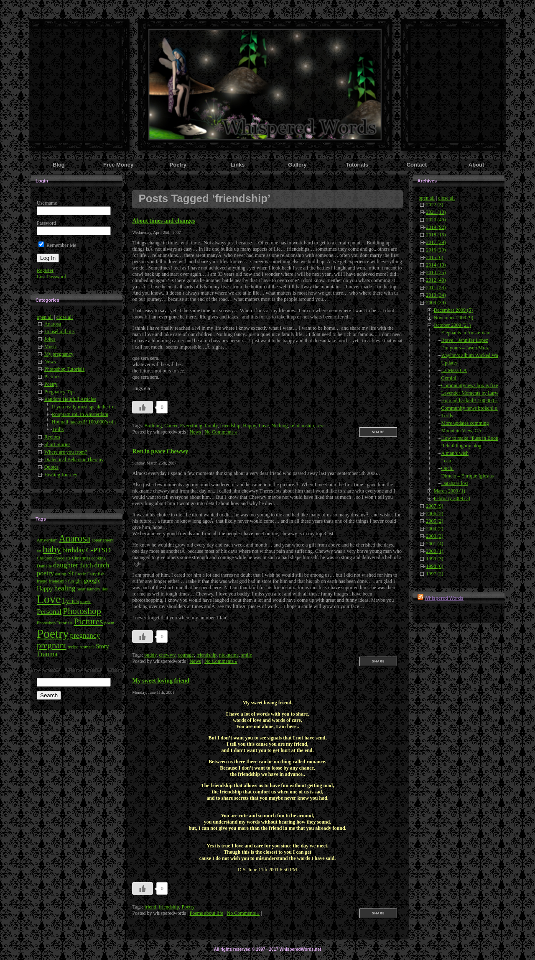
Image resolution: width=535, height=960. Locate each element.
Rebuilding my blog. (462, 446)
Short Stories (57, 444)
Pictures (52, 377)
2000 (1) (434, 551)
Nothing (279, 426)
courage (186, 655)
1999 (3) (434, 559)
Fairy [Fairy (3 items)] (92, 574)
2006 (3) (434, 513)
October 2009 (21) (452, 325)
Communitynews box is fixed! (471, 385)
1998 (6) (434, 566)
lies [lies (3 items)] (105, 589)
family (211, 426)
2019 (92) (436, 227)
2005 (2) (434, 521)
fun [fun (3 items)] (71, 581)
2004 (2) (434, 528)
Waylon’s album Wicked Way (471, 355)
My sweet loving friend (160, 680)
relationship (302, 426)
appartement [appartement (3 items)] (103, 540)
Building (153, 426)
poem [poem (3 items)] (109, 623)
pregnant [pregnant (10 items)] (51, 645)
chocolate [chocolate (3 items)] (62, 558)
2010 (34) (436, 295)
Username (47, 203)
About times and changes (163, 220)
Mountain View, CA (461, 431)
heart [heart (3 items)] (80, 589)
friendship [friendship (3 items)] (57, 581)
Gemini (448, 378)
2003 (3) (434, 536)
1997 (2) (434, 574)
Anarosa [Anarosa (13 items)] (74, 538)
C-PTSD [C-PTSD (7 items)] (98, 550)
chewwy (167, 655)
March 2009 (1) (449, 491)
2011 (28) (436, 287)
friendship (230, 426)
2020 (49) (436, 220)
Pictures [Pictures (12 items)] (88, 621)
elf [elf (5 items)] (70, 573)
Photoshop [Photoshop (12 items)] (82, 611)
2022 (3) (434, 205)
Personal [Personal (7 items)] (49, 612)
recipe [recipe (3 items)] (73, 646)
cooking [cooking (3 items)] (98, 558)
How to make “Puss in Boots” (471, 438)
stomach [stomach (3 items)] (87, 646)
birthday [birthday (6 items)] (73, 550)
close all (64, 317)
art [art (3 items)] (39, 551)
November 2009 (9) (454, 318)
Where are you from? (65, 452)
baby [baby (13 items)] (52, 549)
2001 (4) (434, 544)
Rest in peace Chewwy (160, 451)
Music (50, 346)
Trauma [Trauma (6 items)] (47, 653)
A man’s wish (455, 453)
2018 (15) (436, 235)
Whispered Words (444, 598)
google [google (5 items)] (92, 580)
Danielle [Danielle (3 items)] (44, 566)
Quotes (51, 467)
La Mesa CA (454, 370)
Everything (191, 426)
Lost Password (51, 277)
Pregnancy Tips (59, 392)
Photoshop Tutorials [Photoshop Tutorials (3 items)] (55, 623)
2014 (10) (436, 265)
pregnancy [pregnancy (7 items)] (85, 635)
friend (150, 907)
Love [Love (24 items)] (49, 599)
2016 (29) (436, 250)
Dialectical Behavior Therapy (74, 459)
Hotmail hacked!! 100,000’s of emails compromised (104, 422)
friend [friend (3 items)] (42, 581)
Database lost (454, 483)
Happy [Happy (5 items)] (45, 588)
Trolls (58, 429)
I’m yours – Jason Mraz (465, 348)
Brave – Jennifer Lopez (464, 340)
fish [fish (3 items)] (101, 574)
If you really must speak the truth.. (86, 407)
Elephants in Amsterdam (466, 333)
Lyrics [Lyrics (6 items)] (70, 600)
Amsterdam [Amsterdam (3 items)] (47, 540)
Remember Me (57, 245)
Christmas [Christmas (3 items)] (81, 558)
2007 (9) (434, 506)
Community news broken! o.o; (472, 408)
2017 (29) (436, 242)
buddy (150, 655)
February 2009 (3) (452, 498)
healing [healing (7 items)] (65, 588)
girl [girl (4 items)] (79, 581)
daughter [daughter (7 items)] (65, 565)
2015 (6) (434, 257)
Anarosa (52, 324)
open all (45, 317)
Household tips (59, 331)
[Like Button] (142, 407)
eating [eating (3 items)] (60, 574)
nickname (229, 655)
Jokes (50, 339)
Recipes (52, 437)
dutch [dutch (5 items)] (86, 565)
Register (45, 270)
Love (263, 426)
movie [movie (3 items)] (86, 601)
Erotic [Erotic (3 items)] (80, 574)
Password (46, 223)
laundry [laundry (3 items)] (94, 589)
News (50, 361)
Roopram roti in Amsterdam (80, 414)
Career (171, 426)
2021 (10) (436, 212)
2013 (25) (436, 272)
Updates (449, 363)
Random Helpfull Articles (70, 399)
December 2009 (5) (453, 310)
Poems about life (206, 913)
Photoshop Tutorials (64, 369)
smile (246, 655)
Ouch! (447, 468)
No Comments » (220, 432)
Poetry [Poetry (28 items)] (53, 633)
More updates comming (465, 423)
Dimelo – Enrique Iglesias (467, 476)
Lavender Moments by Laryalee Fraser (480, 393)
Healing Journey (60, 474)
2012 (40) (436, 280)
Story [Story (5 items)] (102, 646)
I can (446, 461)
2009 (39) (436, 302)
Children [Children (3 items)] (44, 558)
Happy (249, 426)
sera (320, 426)
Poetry (50, 384)
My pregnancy (59, 354)
